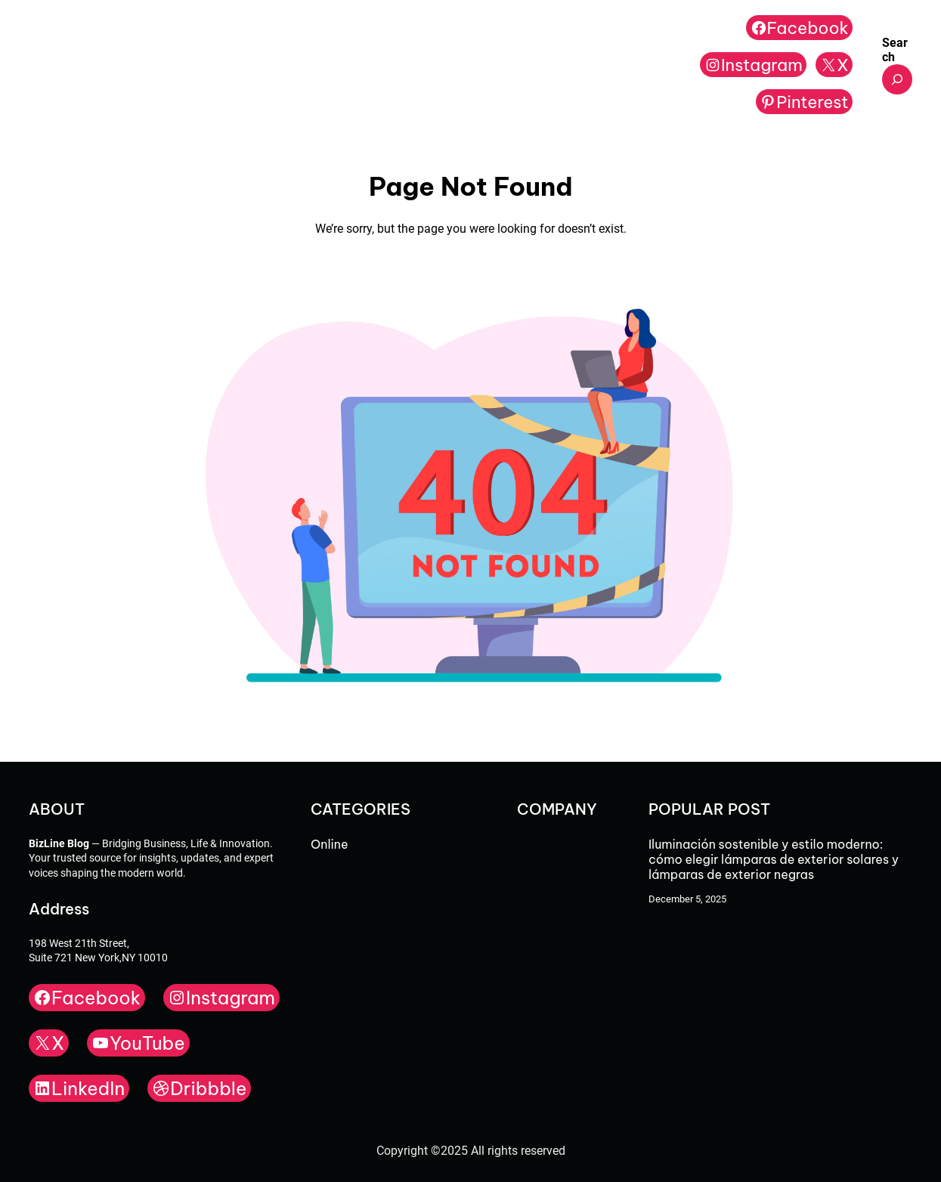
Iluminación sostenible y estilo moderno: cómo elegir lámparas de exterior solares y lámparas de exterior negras (773, 859)
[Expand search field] (897, 79)
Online (329, 844)
